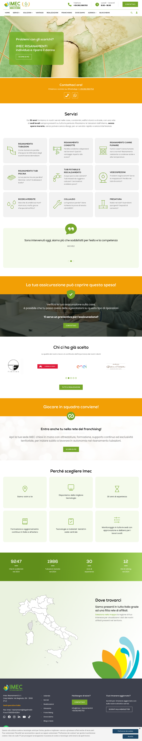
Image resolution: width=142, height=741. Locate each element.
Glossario (47, 708)
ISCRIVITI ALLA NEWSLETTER (119, 709)
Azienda (91, 13)
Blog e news (104, 13)
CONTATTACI (71, 325)
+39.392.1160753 (86, 89)
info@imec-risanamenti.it (82, 708)
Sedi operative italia (11, 705)
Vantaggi (39, 13)
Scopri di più (24, 55)
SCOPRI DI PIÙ (71, 449)
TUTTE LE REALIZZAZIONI (71, 387)
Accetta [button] (130, 736)
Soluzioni (27, 13)
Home (7, 13)
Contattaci (130, 4)
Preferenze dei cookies (125, 731)
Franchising (66, 13)
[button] (132, 13)
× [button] (139, 728)
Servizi (16, 13)
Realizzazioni (52, 13)
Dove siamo (80, 13)
